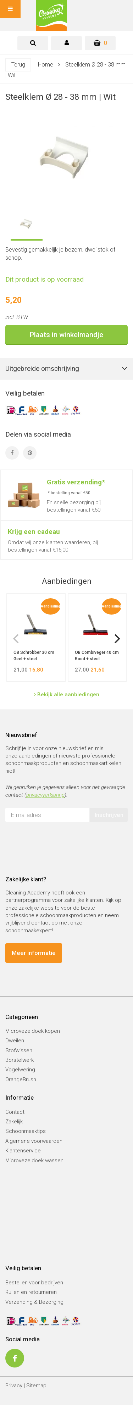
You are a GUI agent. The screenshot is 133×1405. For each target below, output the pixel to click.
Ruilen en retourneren (31, 1292)
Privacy (13, 1385)
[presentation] (59, 841)
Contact (14, 1112)
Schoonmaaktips (25, 1131)
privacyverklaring (45, 795)
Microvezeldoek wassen (34, 1160)
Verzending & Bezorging (34, 1302)
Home (45, 64)
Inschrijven (109, 814)
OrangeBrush (20, 1079)
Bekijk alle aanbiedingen (66, 694)
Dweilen (14, 1040)
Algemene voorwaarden (33, 1141)
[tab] (32, 43)
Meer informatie (34, 952)
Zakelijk (14, 1121)
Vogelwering (20, 1069)
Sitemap (36, 1385)
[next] (116, 638)
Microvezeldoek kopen (32, 1031)
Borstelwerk (19, 1060)
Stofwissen (18, 1050)
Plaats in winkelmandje (66, 334)
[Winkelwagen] (100, 43)
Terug (18, 64)
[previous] (16, 638)
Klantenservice (23, 1150)
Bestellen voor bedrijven (34, 1282)
